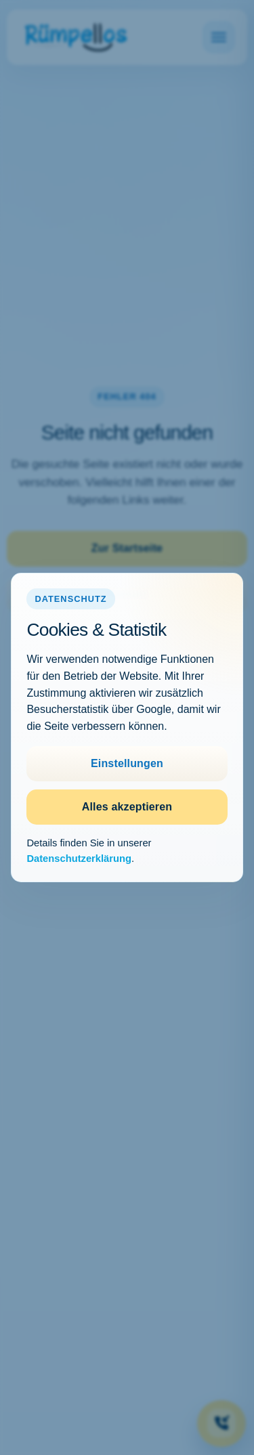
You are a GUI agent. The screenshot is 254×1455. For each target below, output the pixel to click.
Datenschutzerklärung (78, 858)
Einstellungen (127, 763)
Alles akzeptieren (127, 806)
